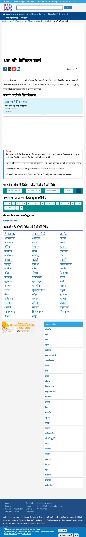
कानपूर (63, 246)
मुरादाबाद (64, 294)
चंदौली (35, 259)
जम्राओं (35, 264)
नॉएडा (7, 272)
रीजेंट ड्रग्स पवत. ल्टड (10, 221)
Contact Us (65, 2)
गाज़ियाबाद (9, 255)
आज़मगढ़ (9, 242)
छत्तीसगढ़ (48, 350)
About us (8, 503)
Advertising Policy (12, 512)
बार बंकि (36, 285)
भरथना (63, 285)
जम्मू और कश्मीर (50, 392)
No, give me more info (65, 535)
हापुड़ (34, 316)
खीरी (34, 251)
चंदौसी (63, 259)
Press (28, 506)
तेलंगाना (47, 464)
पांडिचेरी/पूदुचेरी (50, 438)
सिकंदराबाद (37, 311)
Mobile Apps (19, 2)
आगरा (63, 238)
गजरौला (64, 251)
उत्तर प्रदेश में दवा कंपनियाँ (42, 21)
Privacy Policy (12, 533)
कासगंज (8, 251)
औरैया (7, 246)
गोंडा (62, 255)
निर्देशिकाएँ (25, 18)
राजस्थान (47, 449)
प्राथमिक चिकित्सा (32, 14)
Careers (31, 2)
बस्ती (62, 281)
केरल (46, 407)
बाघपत (7, 285)
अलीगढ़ (36, 238)
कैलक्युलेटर (43, 14)
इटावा (35, 242)
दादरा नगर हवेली (50, 355)
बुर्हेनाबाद (8, 281)
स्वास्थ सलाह (11, 14)
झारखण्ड (48, 397)
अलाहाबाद (9, 238)
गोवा (46, 371)
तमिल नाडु (48, 459)
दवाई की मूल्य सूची (13, 18)
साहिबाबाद (9, 311)
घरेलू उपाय (21, 14)
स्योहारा (35, 307)
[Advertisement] (43, 40)
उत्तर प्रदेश (48, 475)
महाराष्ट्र (47, 418)
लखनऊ (8, 303)
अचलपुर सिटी (38, 233)
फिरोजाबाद (9, 233)
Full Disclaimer (8, 527)
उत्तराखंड (48, 480)
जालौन (7, 268)
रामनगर (36, 298)
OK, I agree (62, 530)
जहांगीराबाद (66, 264)
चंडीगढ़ (47, 345)
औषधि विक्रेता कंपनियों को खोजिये (21, 21)
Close (76, 535)
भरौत (7, 290)
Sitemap (29, 509)
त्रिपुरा (46, 470)
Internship (42, 2)
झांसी (34, 268)
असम (46, 334)
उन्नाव (62, 242)
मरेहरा (35, 294)
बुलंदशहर (36, 281)
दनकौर (63, 268)
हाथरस (7, 316)
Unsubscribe (42, 509)
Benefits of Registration (14, 509)
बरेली (62, 277)
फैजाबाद (64, 272)
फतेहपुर (8, 277)
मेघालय (47, 428)
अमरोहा (63, 233)
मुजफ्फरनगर (38, 290)
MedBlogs (53, 2)
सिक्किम (47, 454)
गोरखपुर (8, 259)
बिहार (46, 340)
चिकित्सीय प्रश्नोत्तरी (54, 14)
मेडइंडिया (4, 21)
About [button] (8, 2)
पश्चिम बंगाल (49, 485)
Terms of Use (26, 533)
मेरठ (6, 294)
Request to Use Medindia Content (50, 506)
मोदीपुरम (8, 298)
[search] (39, 7)
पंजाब (47, 444)
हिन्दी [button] (74, 2)
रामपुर (63, 298)
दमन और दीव (49, 360)
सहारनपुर (64, 307)
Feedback (30, 512)
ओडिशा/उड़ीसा (49, 433)
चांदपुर (7, 264)
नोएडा (35, 272)
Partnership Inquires (45, 503)
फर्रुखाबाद (37, 277)
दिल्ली (47, 366)
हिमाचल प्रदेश (49, 386)
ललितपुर (36, 303)
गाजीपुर (36, 255)
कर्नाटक (47, 402)
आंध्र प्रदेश (48, 329)
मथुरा (62, 290)
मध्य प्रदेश (48, 412)
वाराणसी (64, 303)
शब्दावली (65, 14)
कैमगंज (35, 246)
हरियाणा (47, 381)
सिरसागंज (64, 311)
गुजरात (47, 376)
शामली (7, 307)
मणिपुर (47, 423)
